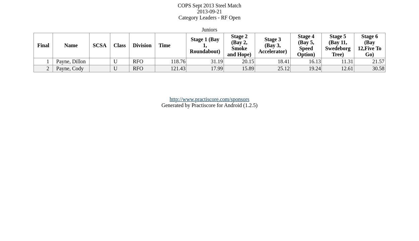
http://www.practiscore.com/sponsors (209, 99)
